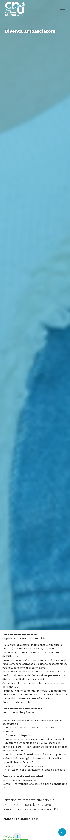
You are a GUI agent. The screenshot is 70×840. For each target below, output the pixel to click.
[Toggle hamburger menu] (62, 9)
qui (34, 702)
